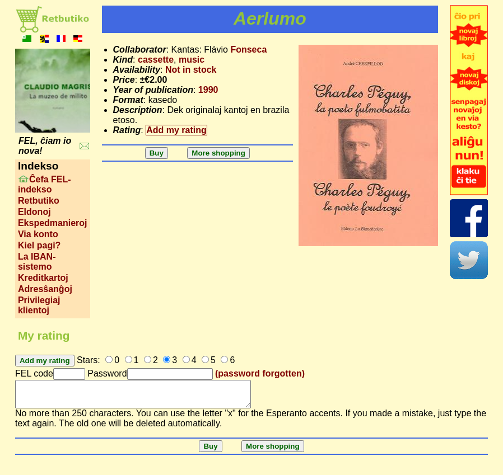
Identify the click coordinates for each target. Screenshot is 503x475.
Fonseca (248, 49)
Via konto (38, 234)
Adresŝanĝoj (45, 289)
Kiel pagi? (39, 245)
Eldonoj (34, 212)
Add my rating (176, 130)
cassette (156, 59)
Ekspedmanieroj (52, 223)
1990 (208, 90)
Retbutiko (38, 200)
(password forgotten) (260, 373)
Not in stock (191, 69)
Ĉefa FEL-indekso (44, 184)
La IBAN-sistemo (37, 261)
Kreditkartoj (43, 278)
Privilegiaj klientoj (39, 305)
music (191, 59)
